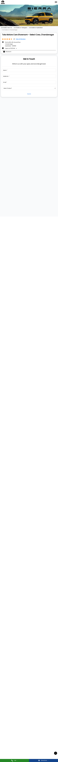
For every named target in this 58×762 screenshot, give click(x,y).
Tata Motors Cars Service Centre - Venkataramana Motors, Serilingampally (27, 607)
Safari (2, 669)
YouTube (4, 717)
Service (3, 681)
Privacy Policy (4, 697)
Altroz (2, 672)
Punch (2, 663)
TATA (2, 647)
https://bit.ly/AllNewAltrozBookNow (11, 577)
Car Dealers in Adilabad (8, 756)
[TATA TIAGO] (29, 140)
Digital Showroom (5, 685)
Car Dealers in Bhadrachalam (39, 756)
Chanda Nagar (32, 730)
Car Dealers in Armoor (22, 756)
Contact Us (4, 695)
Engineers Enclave (20, 730)
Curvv (2, 665)
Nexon (2, 656)
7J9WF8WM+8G (5, 354)
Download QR (28, 273)
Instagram (4, 715)
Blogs (2, 701)
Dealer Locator (5, 683)
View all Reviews (20, 39)
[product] (29, 88)
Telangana (16, 345)
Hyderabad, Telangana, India (8, 356)
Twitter (4, 713)
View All (5, 238)
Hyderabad (16, 347)
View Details (28, 174)
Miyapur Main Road (7, 730)
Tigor (2, 660)
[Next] (56, 144)
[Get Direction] (18, 355)
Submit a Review (7, 216)
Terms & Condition (6, 699)
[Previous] (2, 144)
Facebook (4, 711)
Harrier (2, 667)
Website (18, 632)
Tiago (2, 658)
